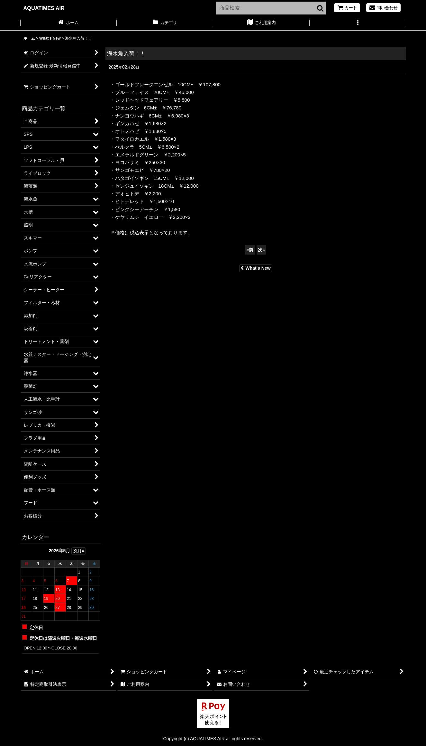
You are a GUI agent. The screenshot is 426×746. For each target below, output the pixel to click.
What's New (255, 268)
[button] (358, 23)
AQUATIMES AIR (44, 8)
